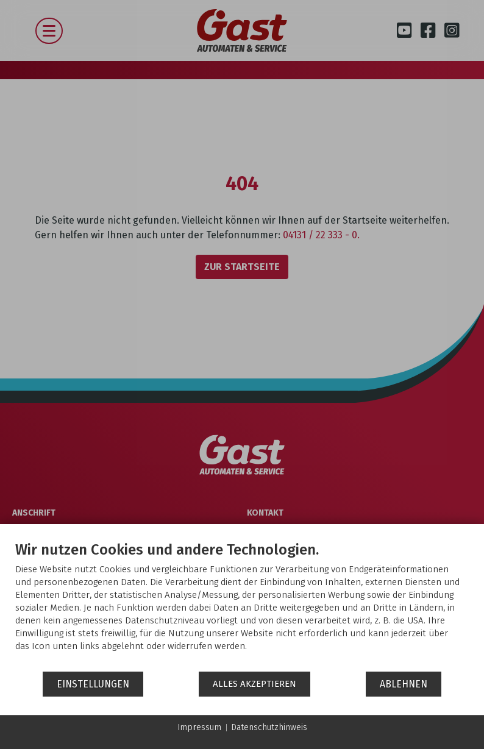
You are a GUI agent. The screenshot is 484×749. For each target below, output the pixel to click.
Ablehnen (403, 684)
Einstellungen (93, 684)
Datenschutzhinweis (269, 727)
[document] (242, 605)
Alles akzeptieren (254, 683)
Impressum (199, 727)
